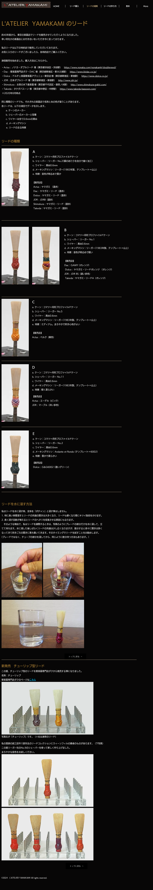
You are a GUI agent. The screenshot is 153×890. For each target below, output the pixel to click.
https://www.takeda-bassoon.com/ (78, 89)
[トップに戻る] (75, 656)
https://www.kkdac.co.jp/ (83, 72)
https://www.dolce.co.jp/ (94, 76)
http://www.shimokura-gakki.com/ (89, 84)
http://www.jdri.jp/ (68, 80)
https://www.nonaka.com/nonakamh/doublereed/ (90, 67)
